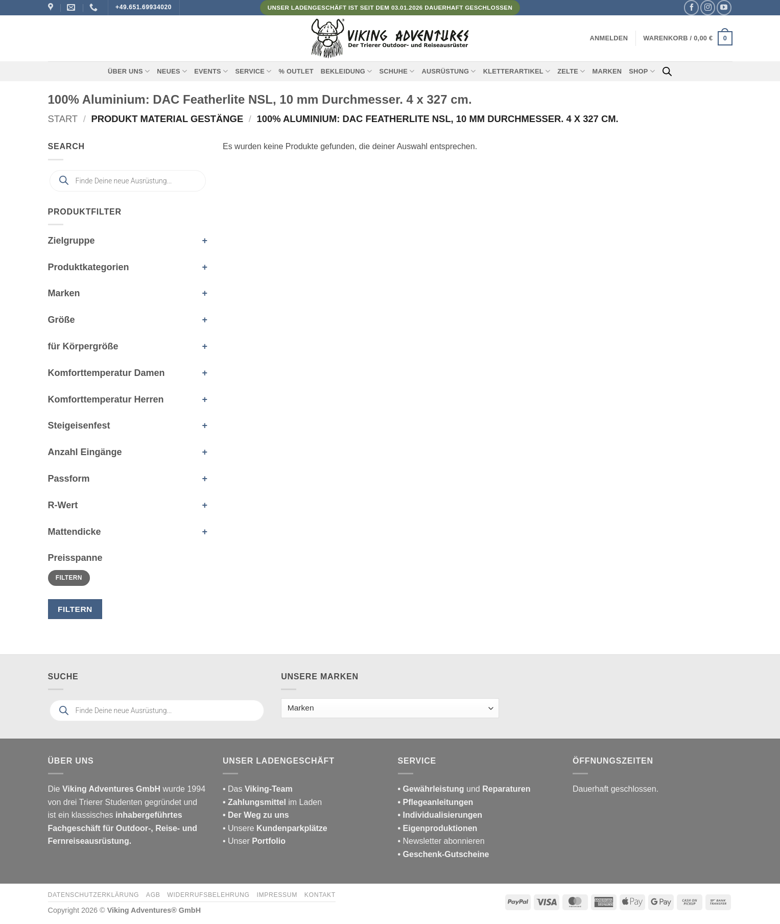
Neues (172, 71)
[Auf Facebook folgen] (691, 7)
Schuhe (396, 71)
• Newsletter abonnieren (441, 841)
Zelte (571, 71)
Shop (642, 71)
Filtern (69, 577)
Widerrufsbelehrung (208, 894)
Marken (607, 71)
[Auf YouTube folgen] (724, 7)
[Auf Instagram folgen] (707, 7)
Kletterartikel (517, 71)
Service (253, 71)
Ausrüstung (448, 71)
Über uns (129, 71)
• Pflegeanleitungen (436, 802)
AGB (153, 894)
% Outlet (296, 71)
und (464, 789)
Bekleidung (346, 71)
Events (211, 71)
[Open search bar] (667, 71)
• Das (258, 789)
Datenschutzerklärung (93, 894)
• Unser (254, 841)
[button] (609, 38)
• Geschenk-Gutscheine (443, 854)
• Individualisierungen (440, 815)
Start (63, 118)
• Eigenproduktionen (438, 828)
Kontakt (320, 894)
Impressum (276, 894)
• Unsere (239, 828)
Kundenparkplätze (291, 828)
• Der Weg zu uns (256, 815)
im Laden (272, 802)
